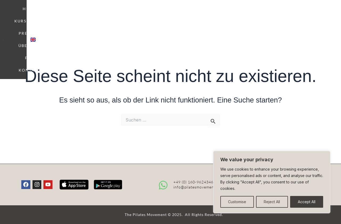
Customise (237, 201)
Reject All (272, 201)
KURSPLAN (142, 13)
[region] (271, 182)
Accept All (306, 201)
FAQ (239, 13)
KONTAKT (266, 13)
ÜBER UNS (212, 13)
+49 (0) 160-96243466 (194, 182)
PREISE (179, 13)
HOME (109, 13)
